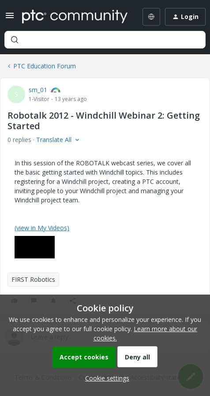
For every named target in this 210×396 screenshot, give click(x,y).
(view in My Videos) (42, 228)
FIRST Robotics (33, 279)
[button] (9, 18)
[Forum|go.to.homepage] (73, 17)
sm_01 (38, 90)
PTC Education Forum (44, 66)
